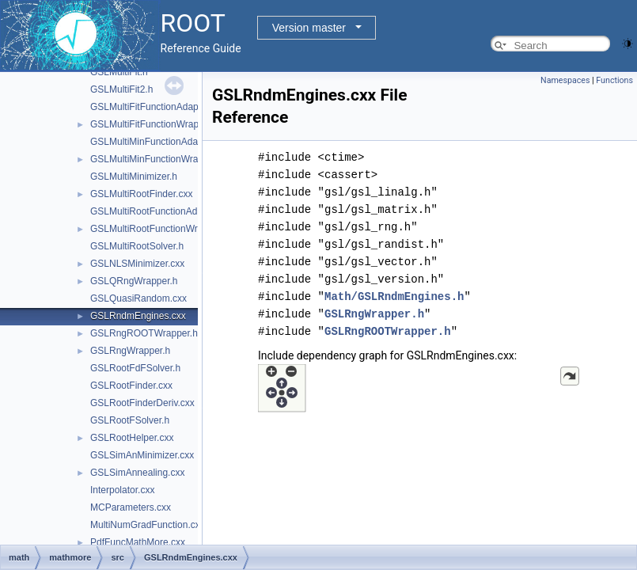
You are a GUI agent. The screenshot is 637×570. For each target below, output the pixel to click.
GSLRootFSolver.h (129, 420)
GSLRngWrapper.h (130, 350)
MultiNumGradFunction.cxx (147, 524)
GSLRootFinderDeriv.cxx (142, 402)
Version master (309, 27)
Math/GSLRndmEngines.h (394, 296)
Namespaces (565, 80)
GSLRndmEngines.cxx (138, 315)
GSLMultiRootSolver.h (137, 246)
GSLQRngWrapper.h (134, 281)
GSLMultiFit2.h (121, 89)
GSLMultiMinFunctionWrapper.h (157, 159)
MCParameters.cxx (130, 507)
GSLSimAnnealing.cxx (137, 472)
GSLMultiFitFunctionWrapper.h (155, 124)
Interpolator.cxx (122, 490)
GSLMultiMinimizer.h (133, 176)
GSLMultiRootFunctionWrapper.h (159, 228)
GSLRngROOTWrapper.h (144, 333)
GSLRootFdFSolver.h (135, 368)
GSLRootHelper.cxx (131, 437)
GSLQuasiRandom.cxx (138, 298)
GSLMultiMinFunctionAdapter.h (156, 141)
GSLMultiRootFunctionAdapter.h (158, 211)
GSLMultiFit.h (119, 72)
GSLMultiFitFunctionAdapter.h (153, 106)
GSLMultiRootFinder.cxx (141, 194)
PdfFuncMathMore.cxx (137, 542)
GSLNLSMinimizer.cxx (137, 263)
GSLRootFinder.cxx (131, 385)
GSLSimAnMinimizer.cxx (142, 455)
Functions (614, 80)
